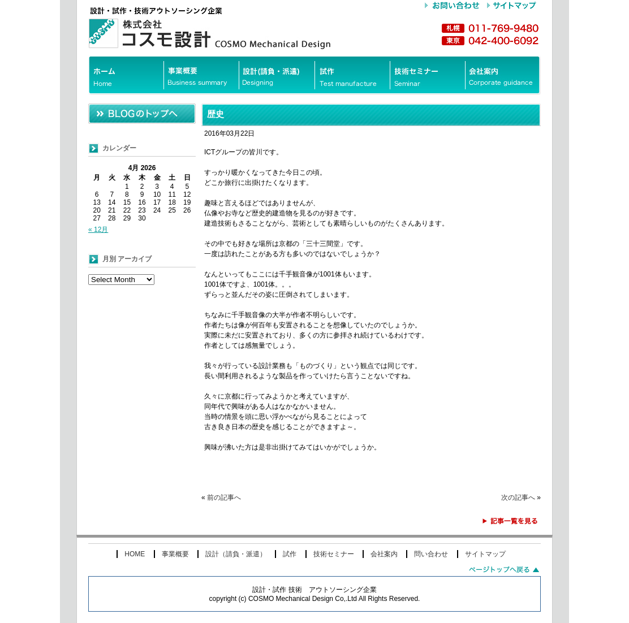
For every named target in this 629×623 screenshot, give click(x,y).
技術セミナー (333, 554)
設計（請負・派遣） (235, 554)
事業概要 (175, 554)
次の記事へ (518, 497)
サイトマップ (485, 554)
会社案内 (384, 554)
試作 (289, 554)
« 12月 (98, 229)
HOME (134, 554)
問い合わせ (431, 554)
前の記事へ (224, 497)
